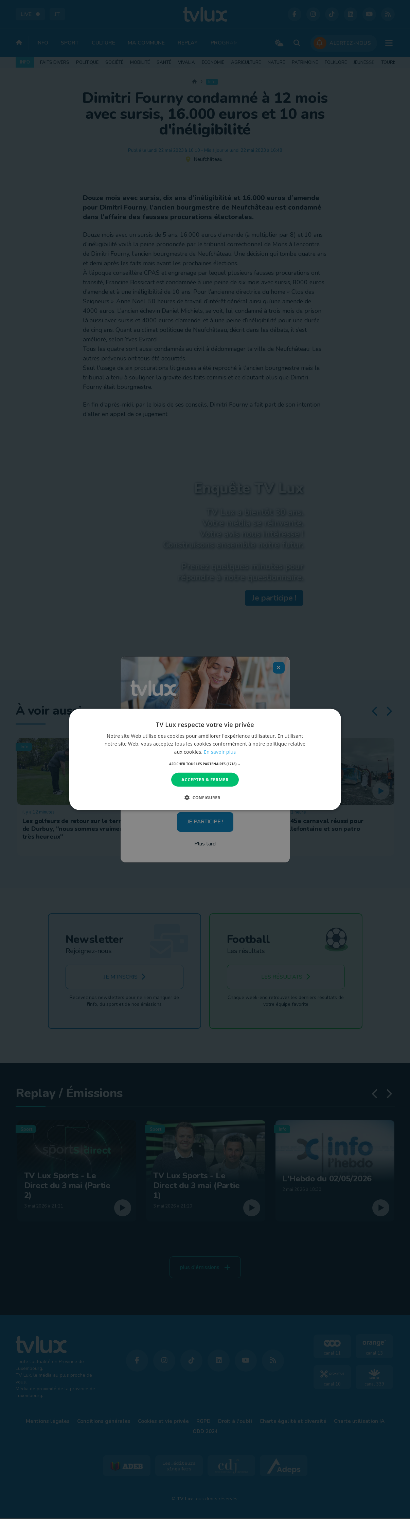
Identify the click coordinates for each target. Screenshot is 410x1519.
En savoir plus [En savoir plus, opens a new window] (220, 751)
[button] (205, 764)
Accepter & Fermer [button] (205, 779)
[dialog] (205, 759)
